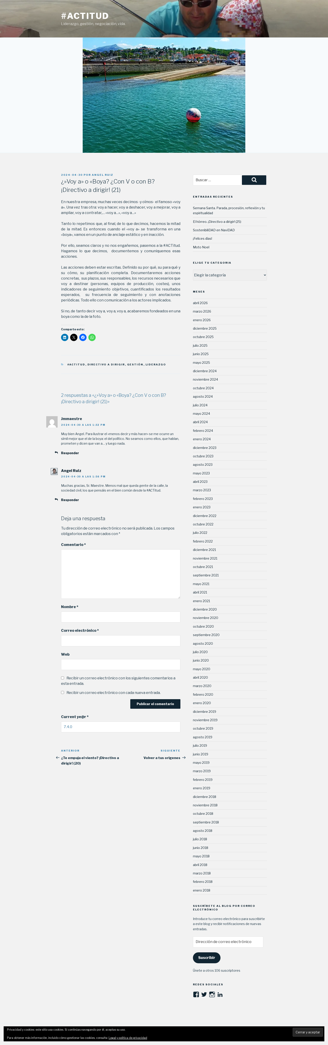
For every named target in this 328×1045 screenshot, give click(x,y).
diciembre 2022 (204, 516)
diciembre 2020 (205, 609)
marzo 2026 (202, 311)
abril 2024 (200, 422)
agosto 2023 (203, 464)
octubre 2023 (203, 456)
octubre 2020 (203, 626)
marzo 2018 (202, 873)
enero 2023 (201, 507)
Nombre (69, 607)
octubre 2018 (203, 814)
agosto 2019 (202, 737)
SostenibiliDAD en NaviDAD (214, 230)
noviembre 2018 (205, 805)
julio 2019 (200, 745)
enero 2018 (201, 890)
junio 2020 (201, 660)
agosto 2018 (202, 831)
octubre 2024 (203, 388)
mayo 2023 (201, 473)
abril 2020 (200, 677)
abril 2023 (200, 482)
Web (65, 654)
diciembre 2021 (204, 550)
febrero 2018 (203, 882)
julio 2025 (200, 345)
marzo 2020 (202, 686)
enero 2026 (202, 320)
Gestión (135, 364)
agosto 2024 (203, 396)
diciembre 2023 (204, 448)
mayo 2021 (201, 584)
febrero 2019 (203, 780)
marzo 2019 (202, 771)
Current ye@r (75, 717)
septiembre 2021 (206, 575)
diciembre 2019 (204, 712)
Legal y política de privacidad (128, 1038)
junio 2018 (200, 848)
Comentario (73, 545)
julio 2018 (200, 839)
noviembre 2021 (205, 558)
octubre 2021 (203, 567)
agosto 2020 (203, 643)
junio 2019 (200, 754)
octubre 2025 (203, 337)
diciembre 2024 (205, 371)
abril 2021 (200, 592)
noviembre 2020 (205, 618)
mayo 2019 (201, 763)
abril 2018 (200, 865)
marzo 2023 (202, 490)
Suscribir (206, 958)
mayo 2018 (201, 856)
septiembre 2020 (206, 635)
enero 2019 (201, 788)
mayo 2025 (201, 362)
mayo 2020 (201, 669)
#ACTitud (85, 16)
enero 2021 (201, 601)
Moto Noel (201, 247)
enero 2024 (202, 439)
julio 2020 (200, 652)
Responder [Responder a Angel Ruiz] (70, 500)
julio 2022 (200, 533)
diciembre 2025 (205, 328)
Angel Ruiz (102, 174)
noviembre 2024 (205, 379)
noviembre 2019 (205, 720)
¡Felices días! (202, 238)
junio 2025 (201, 354)
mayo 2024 (201, 413)
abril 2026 (200, 303)
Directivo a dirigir (106, 364)
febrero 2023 (203, 499)
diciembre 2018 (204, 797)
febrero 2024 (203, 431)
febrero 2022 (203, 541)
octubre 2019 (203, 728)
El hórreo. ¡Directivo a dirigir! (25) (217, 222)
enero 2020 (202, 703)
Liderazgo (156, 364)
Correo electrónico (80, 630)
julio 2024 (200, 405)
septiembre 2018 (206, 822)
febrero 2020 (203, 694)
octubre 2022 (203, 524)
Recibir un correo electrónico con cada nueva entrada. (114, 693)
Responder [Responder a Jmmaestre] (70, 453)
